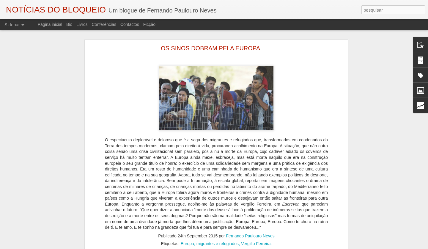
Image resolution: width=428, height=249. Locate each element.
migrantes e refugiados (217, 237)
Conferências (104, 24)
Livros (81, 24)
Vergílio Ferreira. (256, 237)
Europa (187, 237)
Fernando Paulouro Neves (250, 230)
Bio (69, 24)
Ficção (149, 24)
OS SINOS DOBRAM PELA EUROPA (210, 42)
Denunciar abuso (281, 246)
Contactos (129, 24)
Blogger (261, 246)
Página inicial (50, 24)
